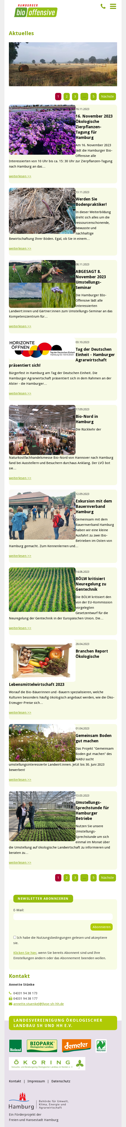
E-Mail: (18, 910)
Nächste (107, 96)
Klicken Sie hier (24, 953)
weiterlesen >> (20, 176)
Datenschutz (60, 1081)
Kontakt (15, 1081)
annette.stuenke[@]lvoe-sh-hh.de (38, 1004)
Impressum (36, 1081)
